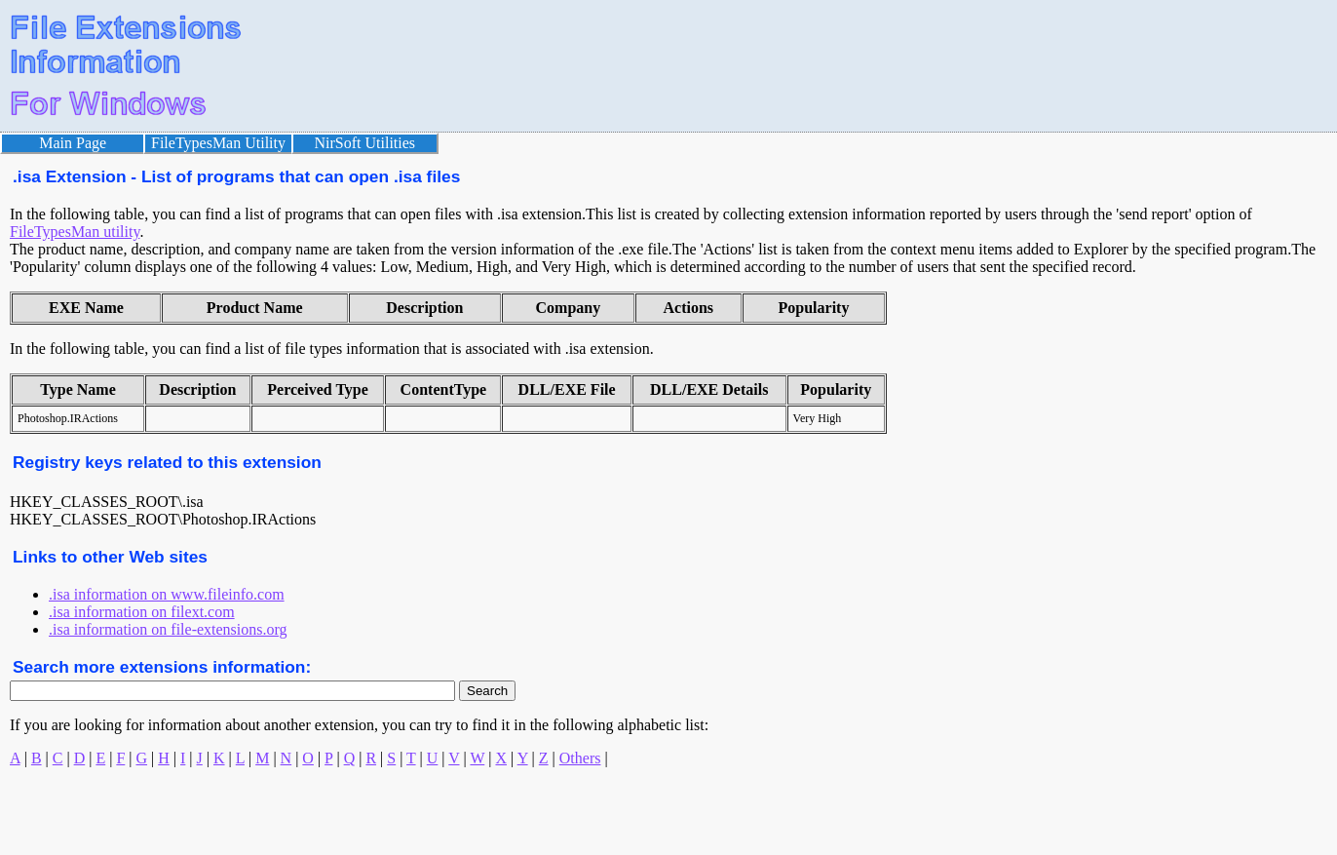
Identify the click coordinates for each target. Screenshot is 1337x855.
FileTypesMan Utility (218, 143)
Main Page (72, 143)
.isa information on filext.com (142, 611)
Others (580, 758)
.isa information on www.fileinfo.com (167, 594)
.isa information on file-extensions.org (168, 629)
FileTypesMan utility (74, 231)
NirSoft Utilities (365, 143)
